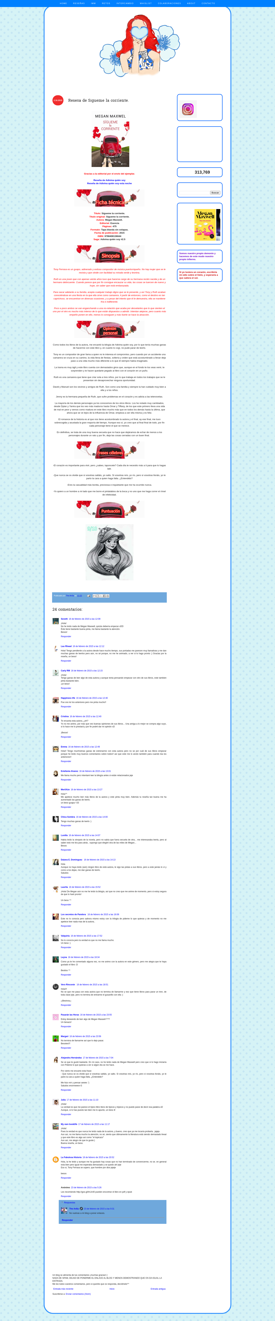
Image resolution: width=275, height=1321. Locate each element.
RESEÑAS (79, 3)
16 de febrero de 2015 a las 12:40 (92, 698)
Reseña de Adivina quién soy (109, 180)
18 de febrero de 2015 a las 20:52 (98, 1157)
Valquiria (65, 936)
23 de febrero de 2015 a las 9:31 (99, 1209)
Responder (66, 636)
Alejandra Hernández (71, 1058)
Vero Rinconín (68, 984)
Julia (63, 1100)
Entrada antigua (158, 1289)
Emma (64, 747)
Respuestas (69, 1202)
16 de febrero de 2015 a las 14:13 (99, 860)
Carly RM (65, 670)
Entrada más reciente (63, 1289)
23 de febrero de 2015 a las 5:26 (86, 1187)
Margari (64, 1036)
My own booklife (69, 1124)
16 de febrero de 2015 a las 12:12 (88, 646)
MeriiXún (65, 789)
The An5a (74, 1209)
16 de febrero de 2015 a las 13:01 (95, 771)
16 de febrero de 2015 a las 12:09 (84, 619)
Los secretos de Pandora (73, 914)
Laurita (64, 887)
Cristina (65, 716)
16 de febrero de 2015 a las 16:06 (103, 914)
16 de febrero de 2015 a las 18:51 (92, 984)
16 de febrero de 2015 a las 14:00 (92, 817)
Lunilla (64, 835)
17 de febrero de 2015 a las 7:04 (98, 1058)
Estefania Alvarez (69, 771)
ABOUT (191, 3)
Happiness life (68, 698)
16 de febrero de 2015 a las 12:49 (84, 747)
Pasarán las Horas (70, 1015)
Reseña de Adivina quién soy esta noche (109, 183)
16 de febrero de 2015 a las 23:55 (96, 1015)
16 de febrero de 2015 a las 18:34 (84, 957)
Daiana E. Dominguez (72, 860)
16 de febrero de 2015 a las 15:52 (84, 887)
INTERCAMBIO (125, 3)
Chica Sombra (68, 817)
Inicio (112, 1289)
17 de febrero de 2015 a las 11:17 (94, 1124)
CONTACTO (208, 3)
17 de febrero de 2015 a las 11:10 (82, 1100)
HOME (63, 3)
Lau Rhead (66, 646)
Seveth (64, 619)
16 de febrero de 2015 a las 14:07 (84, 835)
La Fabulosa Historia (71, 1157)
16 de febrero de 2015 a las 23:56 (85, 1036)
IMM (93, 3)
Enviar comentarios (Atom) (78, 1294)
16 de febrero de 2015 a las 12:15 (87, 670)
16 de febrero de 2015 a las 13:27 (86, 789)
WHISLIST (146, 3)
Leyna (64, 957)
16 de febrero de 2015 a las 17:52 (86, 936)
